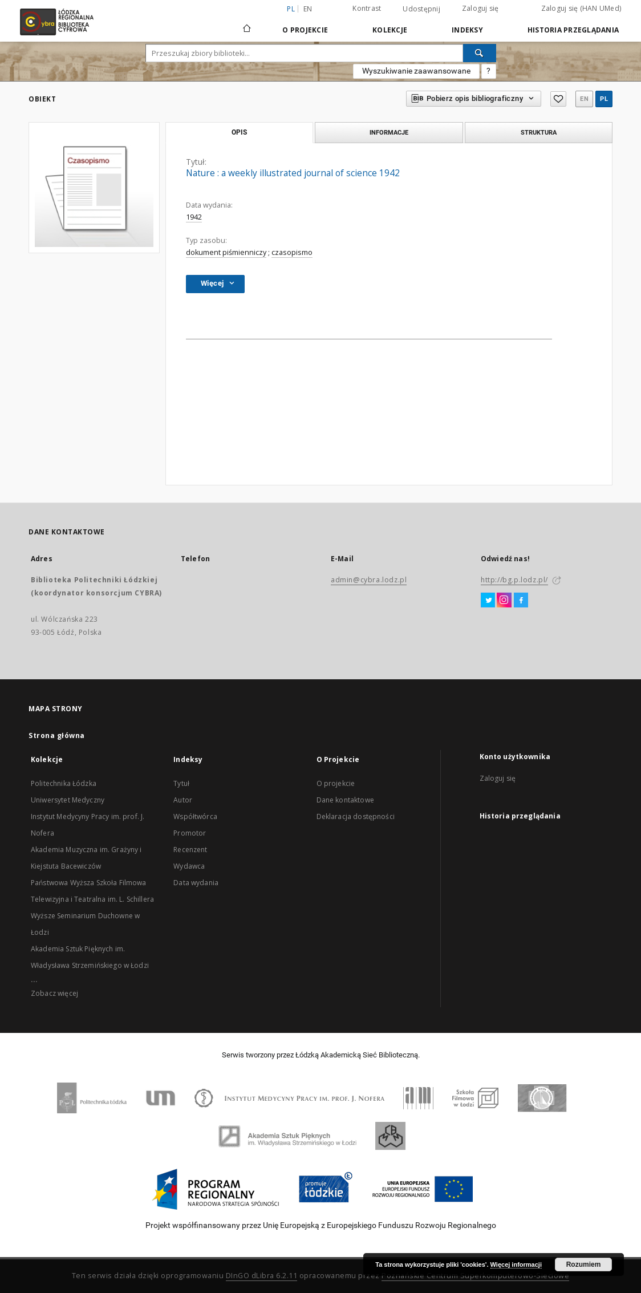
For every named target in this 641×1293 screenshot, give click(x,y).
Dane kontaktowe (345, 800)
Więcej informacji (516, 1264)
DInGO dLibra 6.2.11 (262, 1275)
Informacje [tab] (389, 132)
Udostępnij (421, 9)
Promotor (189, 833)
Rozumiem (583, 1264)
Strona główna (57, 735)
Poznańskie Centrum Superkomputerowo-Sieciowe (475, 1275)
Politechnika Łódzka (63, 783)
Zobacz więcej (54, 993)
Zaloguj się (480, 8)
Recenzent (190, 849)
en (308, 9)
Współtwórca (195, 816)
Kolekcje (389, 30)
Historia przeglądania (573, 30)
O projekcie (336, 783)
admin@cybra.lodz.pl (369, 580)
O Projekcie (305, 30)
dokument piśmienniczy (226, 252)
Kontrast (366, 8)
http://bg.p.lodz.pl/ (514, 580)
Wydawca (189, 866)
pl (604, 99)
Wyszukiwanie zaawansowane (416, 70)
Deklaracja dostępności (356, 816)
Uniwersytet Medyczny (67, 800)
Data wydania (195, 882)
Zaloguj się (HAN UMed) (581, 8)
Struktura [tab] (539, 132)
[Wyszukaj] (479, 53)
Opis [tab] (239, 132)
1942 (194, 217)
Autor (182, 800)
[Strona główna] (247, 23)
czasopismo (292, 252)
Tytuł (181, 783)
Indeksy (467, 30)
